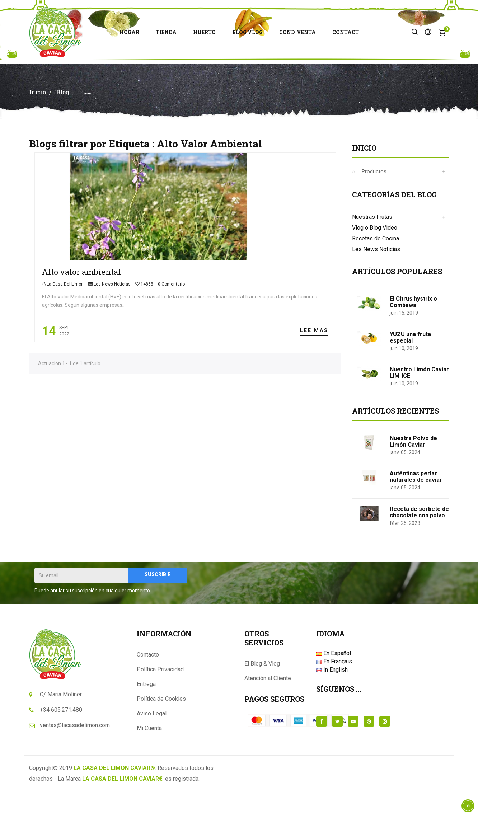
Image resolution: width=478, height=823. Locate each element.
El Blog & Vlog (262, 695)
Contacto (148, 686)
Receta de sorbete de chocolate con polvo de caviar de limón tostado (419, 550)
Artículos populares (397, 302)
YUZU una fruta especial (410, 369)
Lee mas (314, 362)
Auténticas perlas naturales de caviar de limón (416, 511)
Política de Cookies (161, 730)
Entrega (146, 715)
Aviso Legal (152, 745)
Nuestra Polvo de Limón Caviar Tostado (413, 476)
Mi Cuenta (149, 759)
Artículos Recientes (395, 442)
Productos (374, 203)
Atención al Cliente (267, 709)
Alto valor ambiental (81, 303)
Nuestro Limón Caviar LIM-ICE (419, 404)
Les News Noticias (112, 315)
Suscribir (158, 606)
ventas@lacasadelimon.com (75, 756)
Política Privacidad (160, 700)
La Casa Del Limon (65, 315)
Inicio (364, 179)
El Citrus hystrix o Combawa (413, 333)
